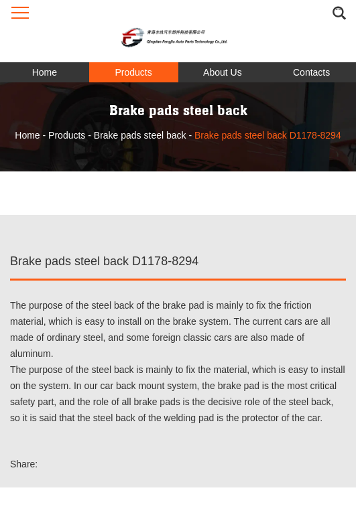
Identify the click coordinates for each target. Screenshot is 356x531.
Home (44, 72)
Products (133, 72)
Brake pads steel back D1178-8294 (267, 135)
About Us (222, 72)
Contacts (311, 72)
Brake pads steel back (140, 135)
